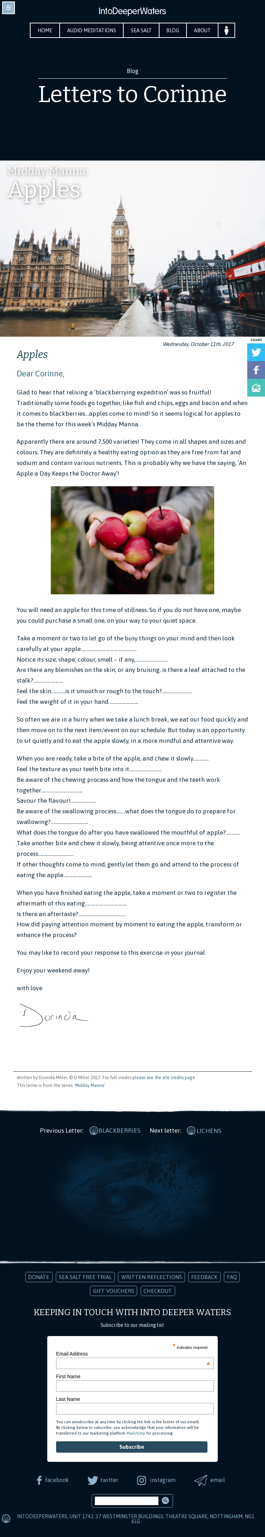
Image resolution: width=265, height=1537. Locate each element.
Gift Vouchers (113, 1290)
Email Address (133, 1353)
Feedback (204, 1277)
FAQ (232, 1277)
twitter (109, 1479)
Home (44, 30)
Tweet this (256, 352)
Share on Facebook (256, 370)
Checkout (158, 1290)
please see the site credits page (163, 1077)
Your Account (227, 30)
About (203, 30)
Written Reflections (151, 1277)
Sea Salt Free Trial (85, 1277)
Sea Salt (141, 30)
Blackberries (119, 1130)
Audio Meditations (91, 30)
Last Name (68, 1399)
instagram (162, 1479)
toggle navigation (8, 7)
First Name (68, 1376)
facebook (56, 1479)
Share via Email (256, 388)
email (218, 1479)
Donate (38, 1277)
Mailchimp (135, 1432)
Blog (173, 30)
